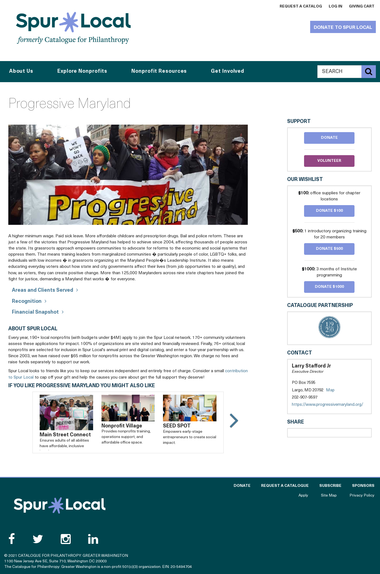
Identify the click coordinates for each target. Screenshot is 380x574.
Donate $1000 (329, 287)
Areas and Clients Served (42, 290)
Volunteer (329, 161)
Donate (329, 138)
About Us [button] (21, 71)
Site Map (329, 496)
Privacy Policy (362, 496)
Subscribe (330, 486)
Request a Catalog (301, 6)
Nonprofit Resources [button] (159, 71)
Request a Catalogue (285, 486)
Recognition (27, 301)
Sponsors (363, 486)
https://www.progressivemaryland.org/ (329, 405)
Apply (303, 496)
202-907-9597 (304, 398)
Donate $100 (329, 211)
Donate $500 (329, 249)
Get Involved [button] (227, 71)
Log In (335, 6)
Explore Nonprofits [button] (82, 71)
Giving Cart (361, 6)
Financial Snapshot (35, 312)
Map (330, 390)
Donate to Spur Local (343, 27)
